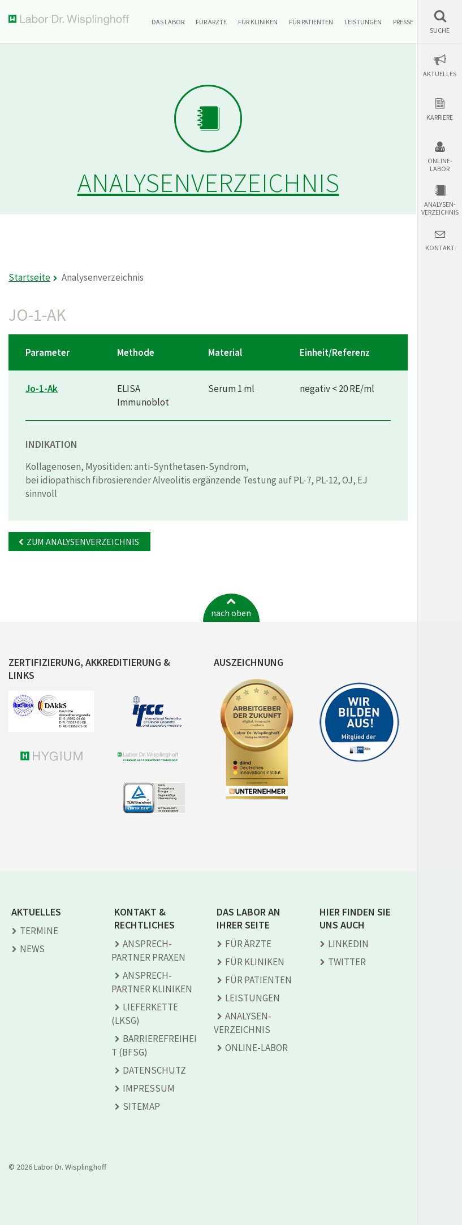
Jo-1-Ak (41, 388)
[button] (439, 21)
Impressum (149, 1088)
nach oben (231, 612)
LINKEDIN (348, 944)
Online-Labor (440, 165)
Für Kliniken (258, 22)
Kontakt (440, 248)
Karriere (439, 117)
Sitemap (141, 1106)
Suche (440, 30)
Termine (39, 931)
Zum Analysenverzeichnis (83, 541)
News (32, 949)
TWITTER (347, 962)
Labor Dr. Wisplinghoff (70, 20)
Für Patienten (311, 22)
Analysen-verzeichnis (440, 208)
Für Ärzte (211, 22)
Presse (403, 22)
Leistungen (363, 22)
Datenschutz (154, 1070)
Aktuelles (439, 74)
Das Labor (168, 22)
